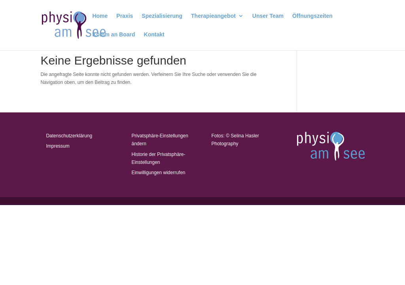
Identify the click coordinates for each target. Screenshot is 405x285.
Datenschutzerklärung (69, 136)
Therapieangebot (213, 16)
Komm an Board (113, 35)
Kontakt (154, 35)
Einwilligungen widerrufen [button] (158, 172)
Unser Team (268, 16)
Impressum (57, 146)
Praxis (124, 16)
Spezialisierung (162, 16)
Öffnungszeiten (312, 16)
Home (100, 16)
